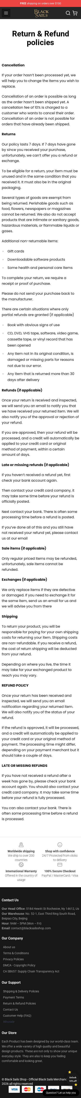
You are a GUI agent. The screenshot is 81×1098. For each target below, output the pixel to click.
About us (9, 947)
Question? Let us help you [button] (61, 1092)
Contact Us (10, 1009)
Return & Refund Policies (19, 1003)
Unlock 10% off (73, 1079)
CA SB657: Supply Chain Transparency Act (31, 971)
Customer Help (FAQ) (17, 1015)
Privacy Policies (13, 959)
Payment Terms (13, 997)
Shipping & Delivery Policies (21, 991)
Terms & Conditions (16, 953)
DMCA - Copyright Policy (19, 965)
